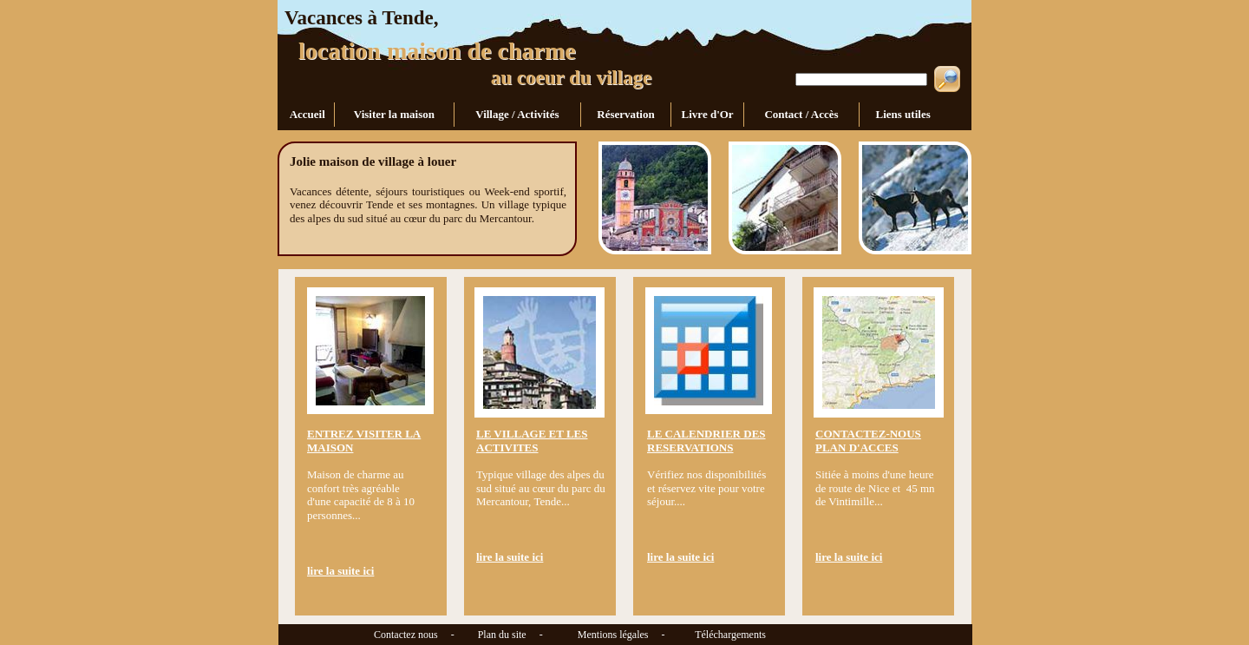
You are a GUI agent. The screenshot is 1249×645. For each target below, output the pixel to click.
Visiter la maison (395, 114)
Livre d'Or (707, 114)
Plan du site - (504, 635)
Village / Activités (517, 114)
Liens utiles (901, 114)
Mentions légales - (615, 635)
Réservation (626, 114)
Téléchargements (730, 635)
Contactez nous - (367, 635)
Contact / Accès (801, 114)
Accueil (306, 114)
